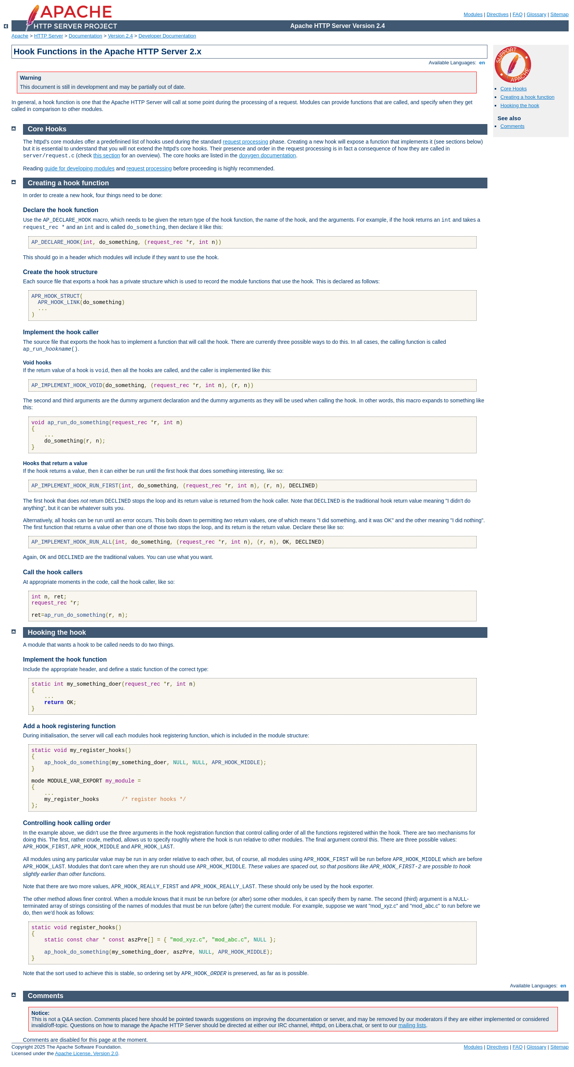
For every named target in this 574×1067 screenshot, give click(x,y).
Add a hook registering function (69, 726)
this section (106, 155)
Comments (512, 126)
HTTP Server (48, 36)
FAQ (518, 14)
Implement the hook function (65, 659)
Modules (473, 14)
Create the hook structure (60, 272)
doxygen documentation (267, 155)
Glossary (536, 14)
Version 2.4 (120, 36)
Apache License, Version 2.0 (86, 1053)
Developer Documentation (167, 36)
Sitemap (559, 14)
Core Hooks (513, 89)
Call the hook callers (53, 572)
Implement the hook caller (60, 332)
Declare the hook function (60, 210)
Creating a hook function (527, 97)
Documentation (85, 36)
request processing (245, 142)
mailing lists (412, 1025)
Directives (497, 14)
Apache (19, 36)
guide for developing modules (79, 168)
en (482, 62)
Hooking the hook (519, 105)
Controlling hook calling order (66, 823)
